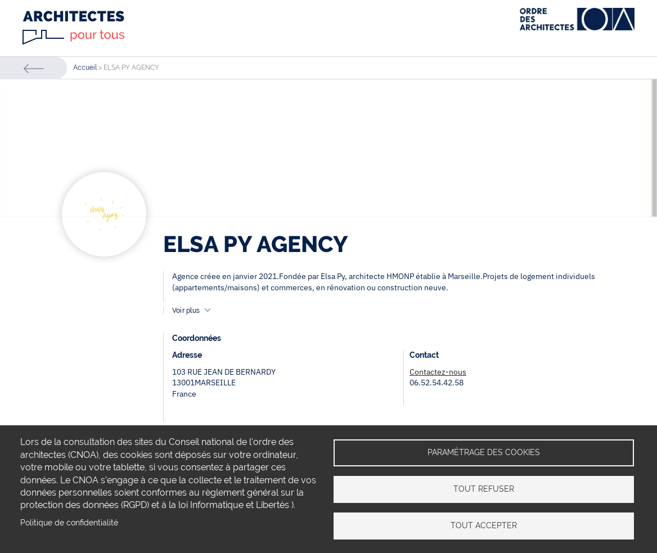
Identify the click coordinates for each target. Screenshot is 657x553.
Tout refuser (483, 488)
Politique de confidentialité (69, 522)
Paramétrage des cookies (484, 452)
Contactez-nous (438, 372)
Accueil (85, 67)
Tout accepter (484, 525)
